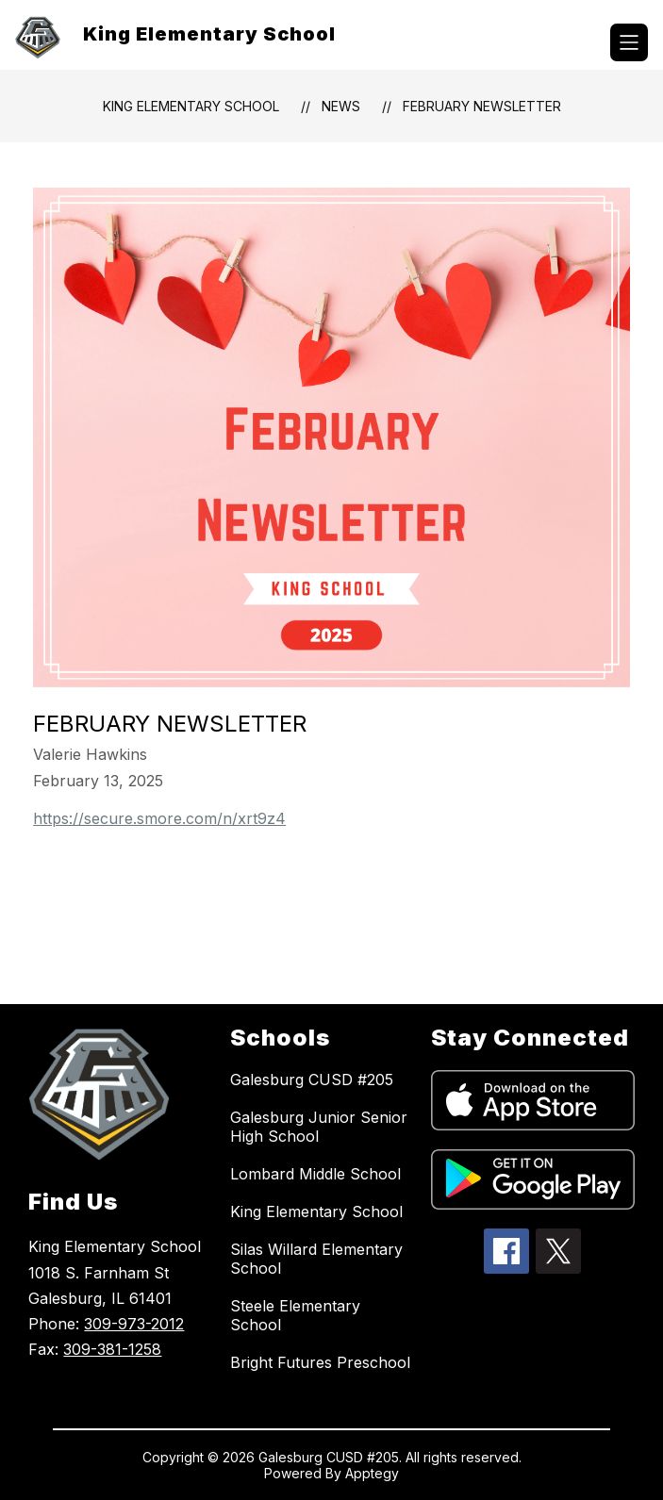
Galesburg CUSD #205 (311, 1079)
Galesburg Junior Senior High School (318, 1127)
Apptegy (372, 1473)
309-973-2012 (134, 1323)
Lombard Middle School (315, 1173)
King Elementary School (191, 106)
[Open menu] (629, 42)
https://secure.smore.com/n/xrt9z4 (159, 818)
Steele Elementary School (295, 1315)
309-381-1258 (112, 1349)
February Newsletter (482, 106)
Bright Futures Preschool (320, 1362)
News (341, 106)
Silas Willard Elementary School (316, 1258)
